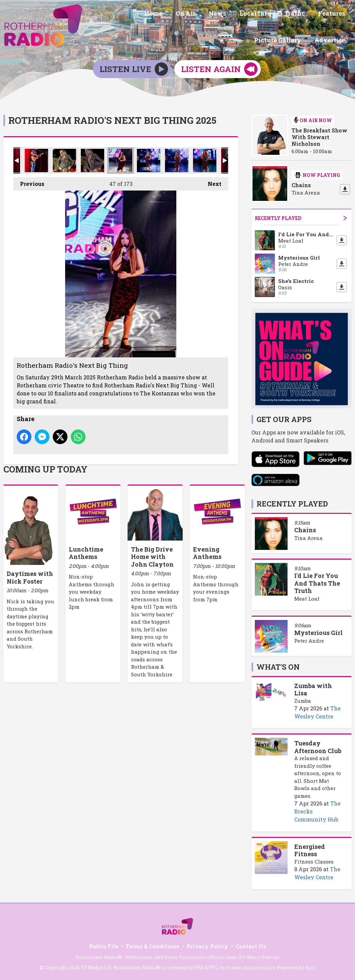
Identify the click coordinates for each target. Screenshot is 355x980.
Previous (28, 181)
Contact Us (250, 945)
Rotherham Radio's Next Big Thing (36, 159)
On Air (140, 14)
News (169, 14)
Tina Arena (308, 536)
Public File (103, 945)
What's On (278, 666)
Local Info (204, 14)
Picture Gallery (322, 14)
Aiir (310, 966)
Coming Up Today (45, 468)
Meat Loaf (306, 597)
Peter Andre (309, 639)
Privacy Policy (207, 945)
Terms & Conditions (152, 945)
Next (211, 181)
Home (110, 14)
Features (275, 14)
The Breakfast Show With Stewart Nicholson (319, 136)
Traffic (240, 14)
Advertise (331, 39)
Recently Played (301, 217)
